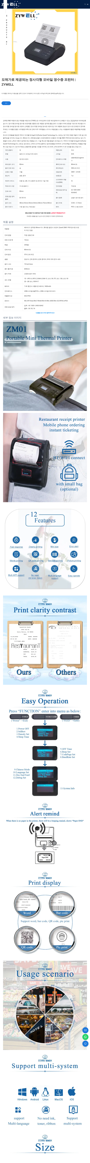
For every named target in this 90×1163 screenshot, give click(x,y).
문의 (6, 103)
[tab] (45, 116)
